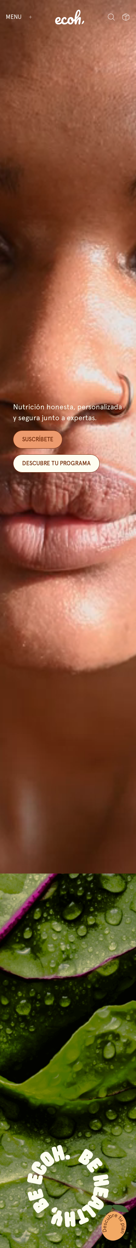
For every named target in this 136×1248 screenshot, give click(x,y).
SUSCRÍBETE (37, 439)
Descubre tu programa (56, 463)
